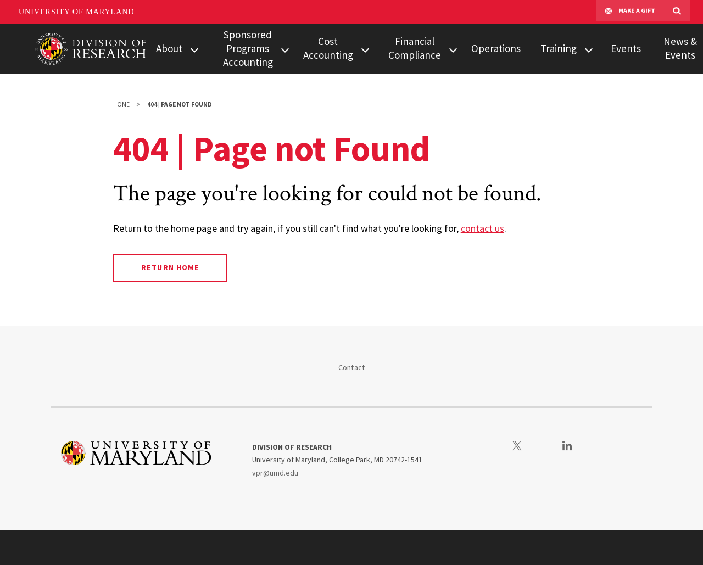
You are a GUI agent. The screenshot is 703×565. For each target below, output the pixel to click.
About (169, 48)
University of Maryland (77, 12)
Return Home (170, 267)
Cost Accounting (328, 48)
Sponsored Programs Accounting (248, 48)
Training (558, 48)
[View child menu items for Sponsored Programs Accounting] (285, 49)
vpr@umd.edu (275, 473)
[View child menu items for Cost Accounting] (365, 49)
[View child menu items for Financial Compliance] (453, 49)
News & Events (680, 48)
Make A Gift (630, 12)
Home (121, 104)
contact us (482, 228)
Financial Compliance (414, 48)
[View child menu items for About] (194, 49)
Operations (496, 48)
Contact (351, 367)
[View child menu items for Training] (589, 49)
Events (626, 48)
